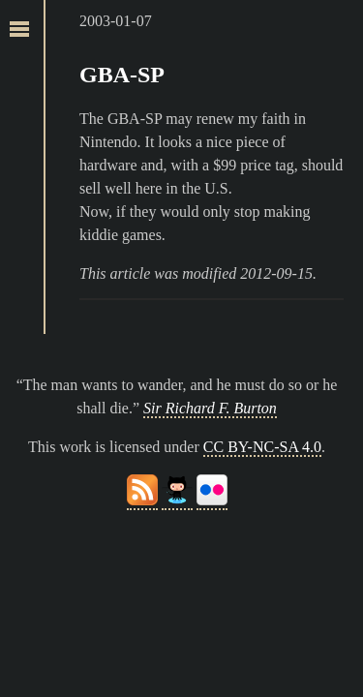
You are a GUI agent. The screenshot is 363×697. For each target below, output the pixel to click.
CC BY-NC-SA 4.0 (262, 447)
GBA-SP (122, 74)
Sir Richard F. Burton (210, 408)
